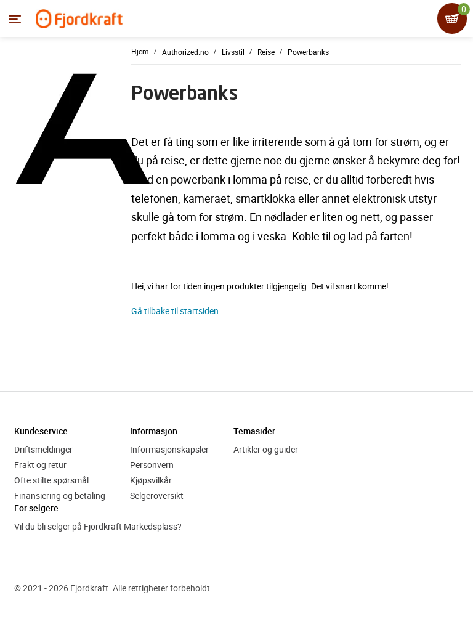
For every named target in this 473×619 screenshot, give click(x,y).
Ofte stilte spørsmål (51, 480)
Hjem (140, 51)
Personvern (152, 465)
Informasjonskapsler (169, 449)
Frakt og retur (40, 465)
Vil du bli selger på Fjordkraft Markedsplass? (98, 526)
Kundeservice (41, 431)
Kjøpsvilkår (151, 480)
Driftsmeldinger (43, 449)
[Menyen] (15, 19)
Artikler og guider (265, 449)
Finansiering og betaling (59, 495)
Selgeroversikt (157, 495)
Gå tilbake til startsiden (175, 311)
